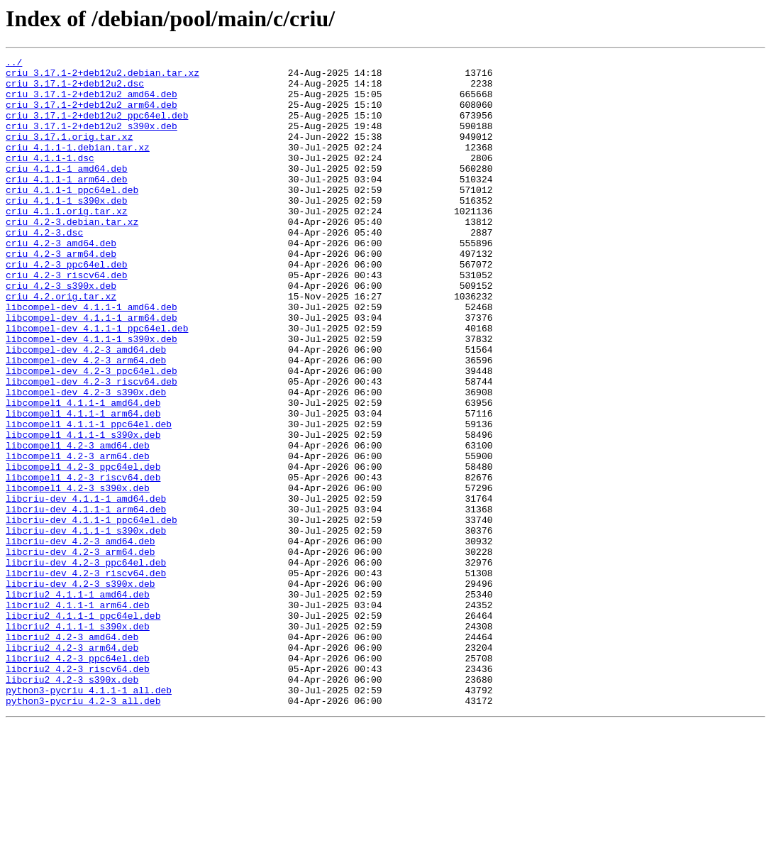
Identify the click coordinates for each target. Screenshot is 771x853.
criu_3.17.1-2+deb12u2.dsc (75, 89)
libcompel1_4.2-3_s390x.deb (78, 574)
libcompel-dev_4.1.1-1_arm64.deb (91, 370)
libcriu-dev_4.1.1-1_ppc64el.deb (91, 613)
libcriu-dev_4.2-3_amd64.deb (80, 638)
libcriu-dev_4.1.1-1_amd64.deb (86, 587)
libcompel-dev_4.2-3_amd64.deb (86, 408)
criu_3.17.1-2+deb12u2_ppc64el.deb (97, 127)
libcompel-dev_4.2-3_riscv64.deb (91, 447)
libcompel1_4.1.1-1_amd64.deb (83, 472)
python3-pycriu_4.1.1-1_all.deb (89, 817)
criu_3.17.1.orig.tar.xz (69, 153)
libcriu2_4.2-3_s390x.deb (72, 804)
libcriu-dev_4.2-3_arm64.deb (80, 651)
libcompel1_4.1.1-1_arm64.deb (83, 485)
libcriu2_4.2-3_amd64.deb (72, 753)
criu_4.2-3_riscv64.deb (67, 319)
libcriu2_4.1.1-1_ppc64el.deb (83, 728)
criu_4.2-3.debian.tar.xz (72, 255)
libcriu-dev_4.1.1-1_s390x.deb (86, 626)
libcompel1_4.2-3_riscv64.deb (83, 562)
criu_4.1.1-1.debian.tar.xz (78, 166)
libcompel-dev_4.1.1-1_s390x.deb (91, 396)
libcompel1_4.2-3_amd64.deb (78, 523)
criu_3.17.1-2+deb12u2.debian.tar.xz (102, 76)
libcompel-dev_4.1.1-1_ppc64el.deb (97, 383)
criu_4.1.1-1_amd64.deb (67, 191)
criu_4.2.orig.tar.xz (61, 345)
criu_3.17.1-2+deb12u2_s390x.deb (91, 140)
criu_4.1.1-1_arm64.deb (67, 204)
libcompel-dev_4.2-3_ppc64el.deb (91, 434)
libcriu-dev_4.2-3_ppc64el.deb (86, 664)
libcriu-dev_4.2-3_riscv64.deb (86, 677)
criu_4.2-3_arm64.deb (61, 293)
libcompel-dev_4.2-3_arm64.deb (86, 421)
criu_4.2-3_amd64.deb (61, 281)
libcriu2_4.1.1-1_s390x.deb (78, 740)
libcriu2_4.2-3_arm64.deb (72, 766)
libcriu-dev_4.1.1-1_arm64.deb (86, 600)
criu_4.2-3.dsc (44, 268)
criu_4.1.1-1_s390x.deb (67, 230)
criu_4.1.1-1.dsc (50, 178)
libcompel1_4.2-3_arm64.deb (78, 536)
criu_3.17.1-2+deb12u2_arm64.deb (91, 115)
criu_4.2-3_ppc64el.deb (67, 306)
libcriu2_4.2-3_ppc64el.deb (78, 779)
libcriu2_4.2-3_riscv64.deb (78, 792)
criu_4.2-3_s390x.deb (61, 332)
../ (14, 63)
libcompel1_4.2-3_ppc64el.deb (83, 549)
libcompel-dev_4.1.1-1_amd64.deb (91, 357)
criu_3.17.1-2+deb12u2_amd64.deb (91, 102)
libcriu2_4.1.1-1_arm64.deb (78, 715)
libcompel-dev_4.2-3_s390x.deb (86, 459)
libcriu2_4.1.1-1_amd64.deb (78, 702)
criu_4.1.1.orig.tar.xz (67, 242)
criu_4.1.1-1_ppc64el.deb (72, 217)
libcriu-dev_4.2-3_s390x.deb (80, 689)
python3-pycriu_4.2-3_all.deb (83, 830)
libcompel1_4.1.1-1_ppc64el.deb (89, 498)
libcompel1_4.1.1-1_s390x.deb (83, 511)
